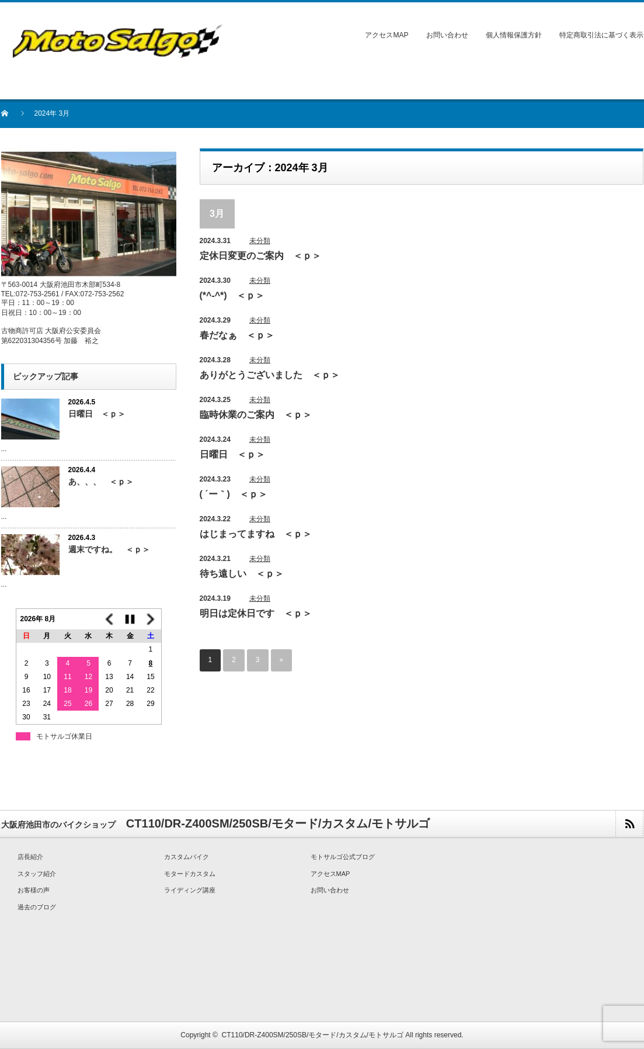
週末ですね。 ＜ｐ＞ (109, 549)
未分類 (259, 241)
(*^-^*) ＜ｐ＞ (232, 295)
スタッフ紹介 (37, 873)
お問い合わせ (447, 35)
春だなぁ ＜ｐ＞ (237, 335)
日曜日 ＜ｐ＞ (232, 454)
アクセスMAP (386, 35)
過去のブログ (37, 906)
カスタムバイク (186, 856)
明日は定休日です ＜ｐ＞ (256, 613)
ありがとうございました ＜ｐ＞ (270, 375)
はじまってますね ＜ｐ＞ (256, 534)
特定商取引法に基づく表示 (601, 35)
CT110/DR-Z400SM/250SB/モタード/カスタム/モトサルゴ (312, 1035)
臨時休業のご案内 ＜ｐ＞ (256, 415)
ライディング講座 (189, 890)
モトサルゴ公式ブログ (343, 856)
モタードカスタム (189, 873)
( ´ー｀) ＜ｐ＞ (233, 494)
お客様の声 (34, 890)
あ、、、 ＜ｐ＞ (101, 481)
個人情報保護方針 (514, 35)
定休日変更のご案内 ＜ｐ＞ (260, 256)
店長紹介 (30, 856)
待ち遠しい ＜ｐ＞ (242, 574)
